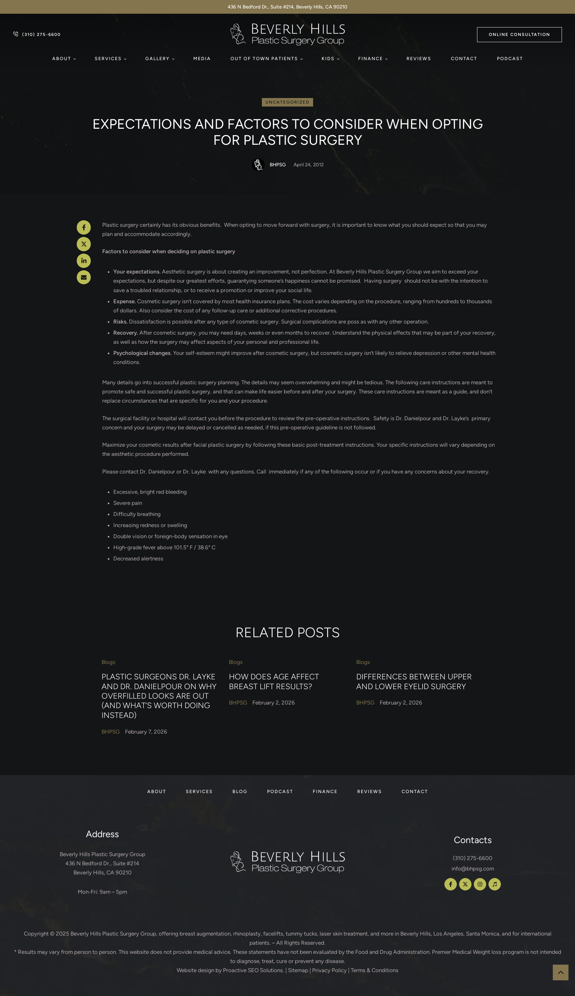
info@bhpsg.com (473, 868)
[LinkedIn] (84, 261)
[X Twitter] (84, 244)
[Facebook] (84, 227)
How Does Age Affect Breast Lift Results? (274, 681)
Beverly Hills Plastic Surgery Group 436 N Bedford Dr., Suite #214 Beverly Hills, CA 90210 (102, 863)
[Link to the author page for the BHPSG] (258, 164)
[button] (519, 34)
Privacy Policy (329, 970)
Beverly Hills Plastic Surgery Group (113, 933)
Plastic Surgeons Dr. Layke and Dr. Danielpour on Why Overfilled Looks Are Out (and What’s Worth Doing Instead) (159, 696)
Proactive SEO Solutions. (253, 970)
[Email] (84, 277)
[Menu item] (63, 58)
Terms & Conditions (374, 970)
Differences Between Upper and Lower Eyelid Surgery (414, 681)
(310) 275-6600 (472, 858)
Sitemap (298, 970)
